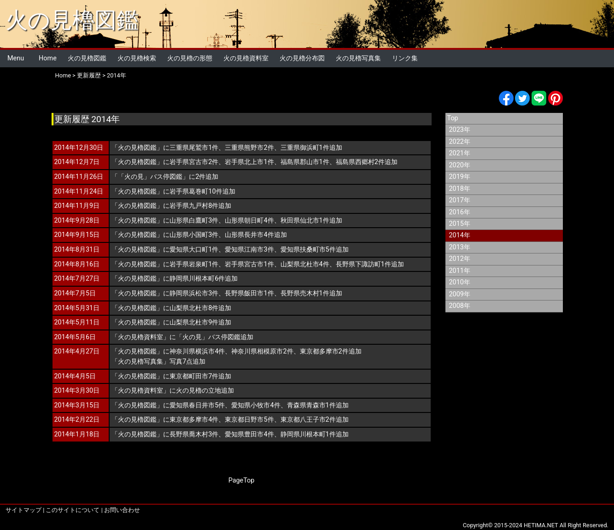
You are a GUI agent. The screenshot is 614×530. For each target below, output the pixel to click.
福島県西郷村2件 (360, 162)
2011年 (459, 271)
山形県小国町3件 (194, 235)
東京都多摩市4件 (194, 420)
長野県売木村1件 (305, 293)
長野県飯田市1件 (249, 293)
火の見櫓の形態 (189, 58)
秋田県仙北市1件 (305, 220)
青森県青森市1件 (311, 405)
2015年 (459, 224)
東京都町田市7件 (194, 376)
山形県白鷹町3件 (194, 220)
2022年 (459, 142)
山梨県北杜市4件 (305, 264)
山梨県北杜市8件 (194, 308)
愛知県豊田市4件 (249, 434)
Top (452, 118)
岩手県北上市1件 (249, 162)
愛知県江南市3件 (249, 249)
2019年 (459, 177)
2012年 (459, 259)
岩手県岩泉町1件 (194, 264)
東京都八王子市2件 (308, 420)
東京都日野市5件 (249, 420)
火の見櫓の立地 (198, 391)
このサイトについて (72, 509)
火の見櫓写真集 (358, 58)
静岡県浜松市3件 (194, 293)
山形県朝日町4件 (249, 220)
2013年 (459, 247)
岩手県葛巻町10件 (196, 191)
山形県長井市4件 (249, 235)
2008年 (459, 306)
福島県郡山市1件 (305, 162)
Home (48, 58)
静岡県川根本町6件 (197, 279)
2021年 (459, 153)
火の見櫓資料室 (246, 58)
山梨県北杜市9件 (194, 322)
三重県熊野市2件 (249, 148)
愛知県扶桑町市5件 (308, 249)
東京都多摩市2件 (324, 351)
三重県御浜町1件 (305, 148)
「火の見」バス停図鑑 (150, 177)
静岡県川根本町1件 (308, 434)
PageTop (241, 480)
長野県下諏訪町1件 (363, 264)
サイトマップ (23, 509)
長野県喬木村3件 (194, 434)
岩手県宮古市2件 (194, 162)
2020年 (459, 165)
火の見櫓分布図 (302, 58)
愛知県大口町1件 (194, 249)
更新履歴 (89, 75)
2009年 (459, 294)
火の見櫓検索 (136, 58)
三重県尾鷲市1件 (194, 148)
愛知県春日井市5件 (197, 405)
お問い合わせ (122, 509)
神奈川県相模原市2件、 (265, 351)
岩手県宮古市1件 (249, 264)
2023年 (459, 130)
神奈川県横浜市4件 (197, 351)
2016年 (459, 212)
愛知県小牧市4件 (255, 405)
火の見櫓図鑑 (72, 20)
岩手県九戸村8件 (194, 206)
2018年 (459, 189)
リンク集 (405, 58)
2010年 (459, 282)
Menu (15, 58)
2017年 (459, 200)
